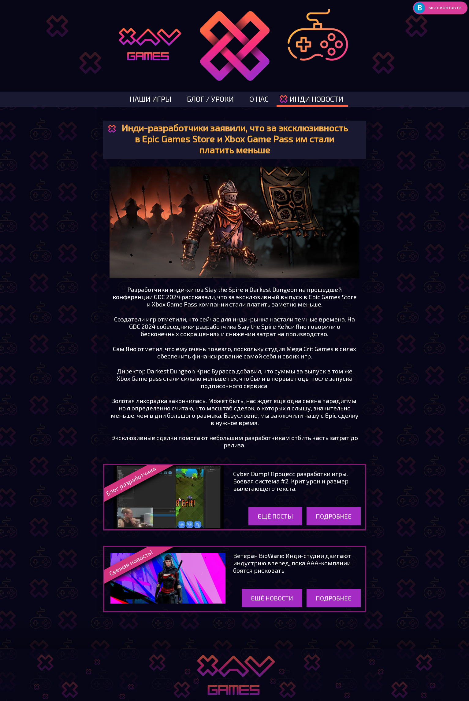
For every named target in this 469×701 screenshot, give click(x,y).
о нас (259, 98)
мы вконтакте (444, 7)
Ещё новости (272, 598)
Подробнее (334, 516)
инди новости (316, 98)
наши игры (150, 98)
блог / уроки (210, 98)
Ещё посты (275, 516)
